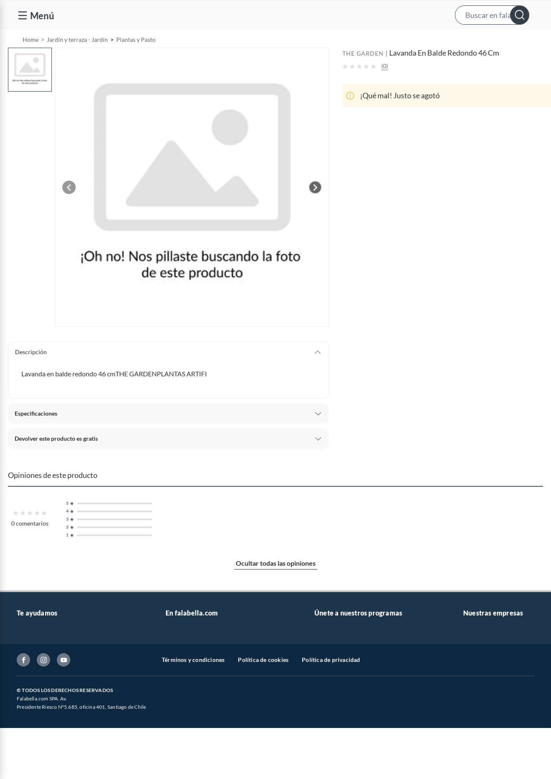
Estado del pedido (40, 706)
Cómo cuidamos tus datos (50, 759)
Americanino (182, 772)
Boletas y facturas (40, 692)
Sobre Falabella (483, 652)
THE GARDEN (363, 74)
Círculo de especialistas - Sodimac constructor (374, 692)
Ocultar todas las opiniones (276, 584)
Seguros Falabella (485, 746)
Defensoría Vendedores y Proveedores (66, 746)
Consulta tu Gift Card (44, 772)
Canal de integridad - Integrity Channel (67, 732)
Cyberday (178, 732)
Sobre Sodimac (482, 665)
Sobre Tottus (479, 679)
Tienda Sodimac (483, 692)
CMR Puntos (330, 652)
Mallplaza (475, 772)
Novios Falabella (335, 665)
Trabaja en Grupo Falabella (200, 692)
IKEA (470, 719)
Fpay (469, 759)
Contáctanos (33, 652)
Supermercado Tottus (491, 706)
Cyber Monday (185, 706)
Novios (500, 40)
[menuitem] (446, 40)
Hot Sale (176, 746)
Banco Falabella (483, 732)
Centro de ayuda (38, 665)
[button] (274, 14)
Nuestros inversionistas (196, 665)
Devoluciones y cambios (48, 679)
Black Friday (182, 719)
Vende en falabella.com (386, 40)
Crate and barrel (187, 759)
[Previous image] (69, 208)
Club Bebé (327, 679)
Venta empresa (185, 679)
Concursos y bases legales (50, 719)
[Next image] (315, 208)
